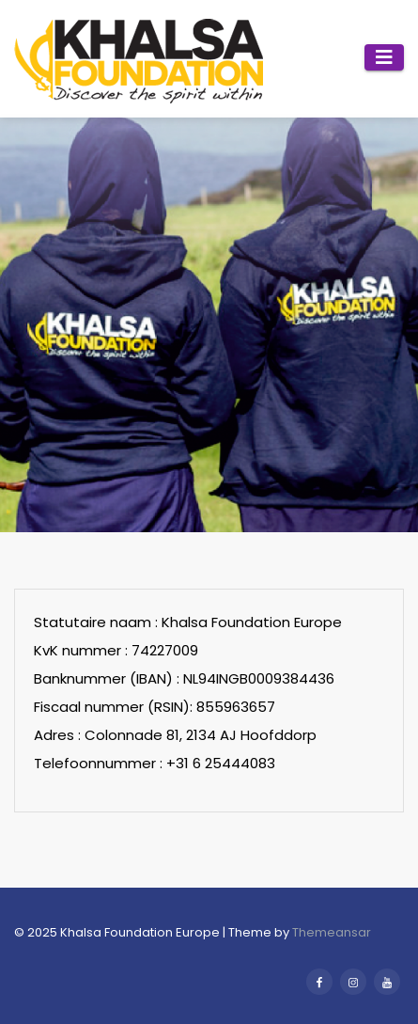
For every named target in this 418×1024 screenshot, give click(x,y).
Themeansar (331, 932)
